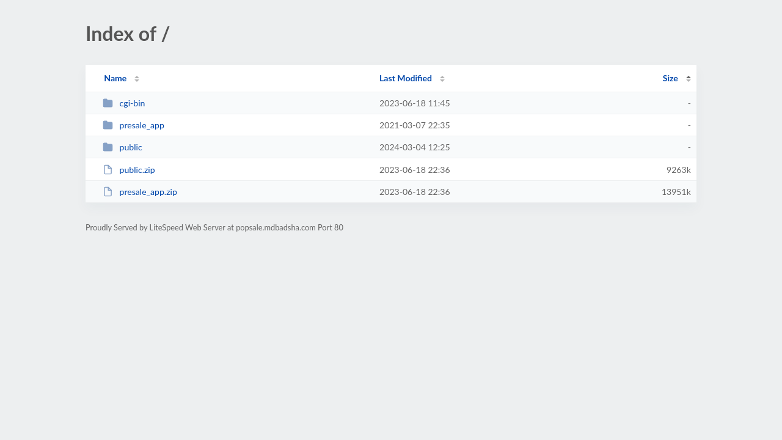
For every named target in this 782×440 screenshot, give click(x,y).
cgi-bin (124, 103)
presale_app (133, 125)
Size (670, 78)
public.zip (129, 169)
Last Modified (405, 78)
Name (115, 78)
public (122, 147)
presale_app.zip (140, 191)
